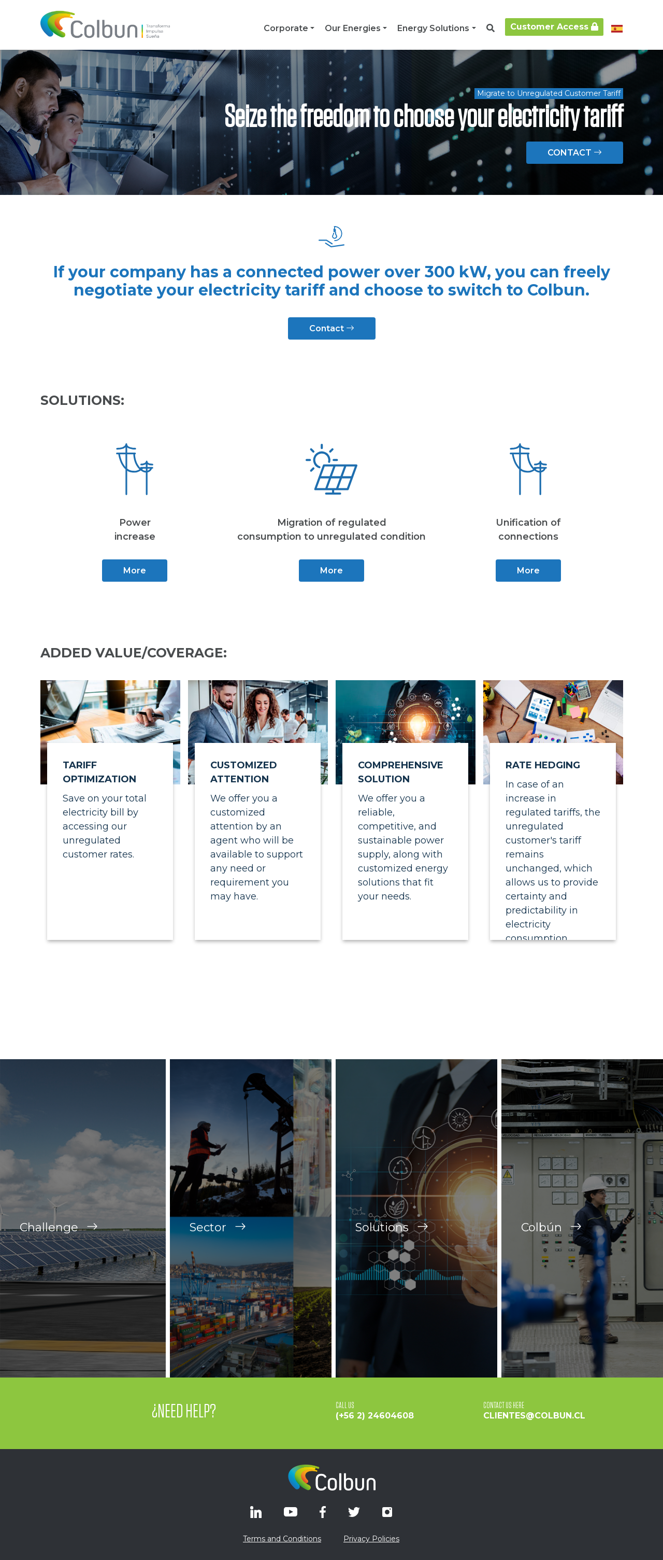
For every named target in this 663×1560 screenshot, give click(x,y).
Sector (218, 1246)
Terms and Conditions (282, 1538)
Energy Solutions (433, 28)
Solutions (391, 1246)
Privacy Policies (371, 1538)
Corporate (286, 28)
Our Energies (353, 28)
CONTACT (574, 153)
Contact (331, 328)
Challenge (59, 1246)
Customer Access (554, 27)
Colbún (551, 1246)
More (134, 570)
